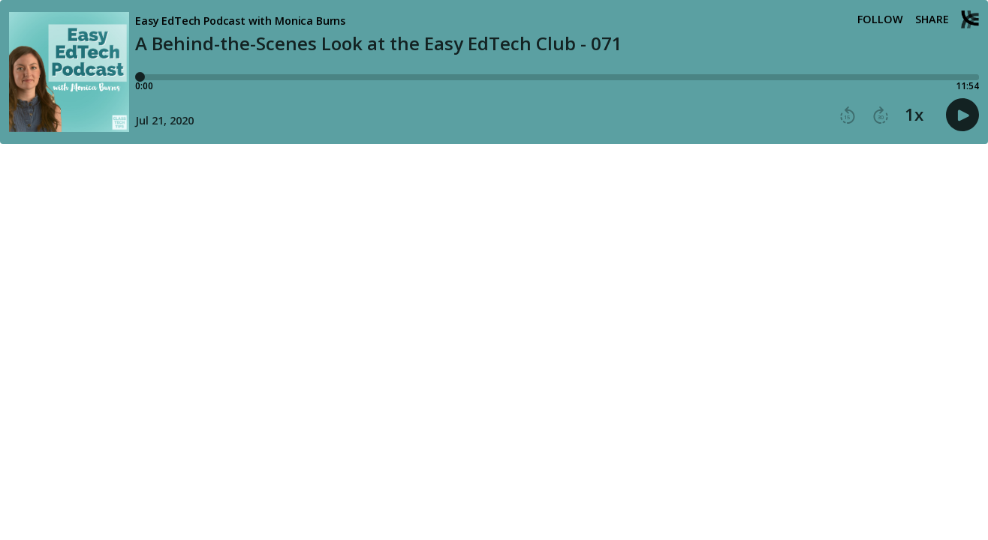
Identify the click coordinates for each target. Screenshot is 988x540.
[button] (848, 115)
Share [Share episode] (932, 19)
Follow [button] (880, 19)
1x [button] (914, 114)
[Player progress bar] (557, 77)
